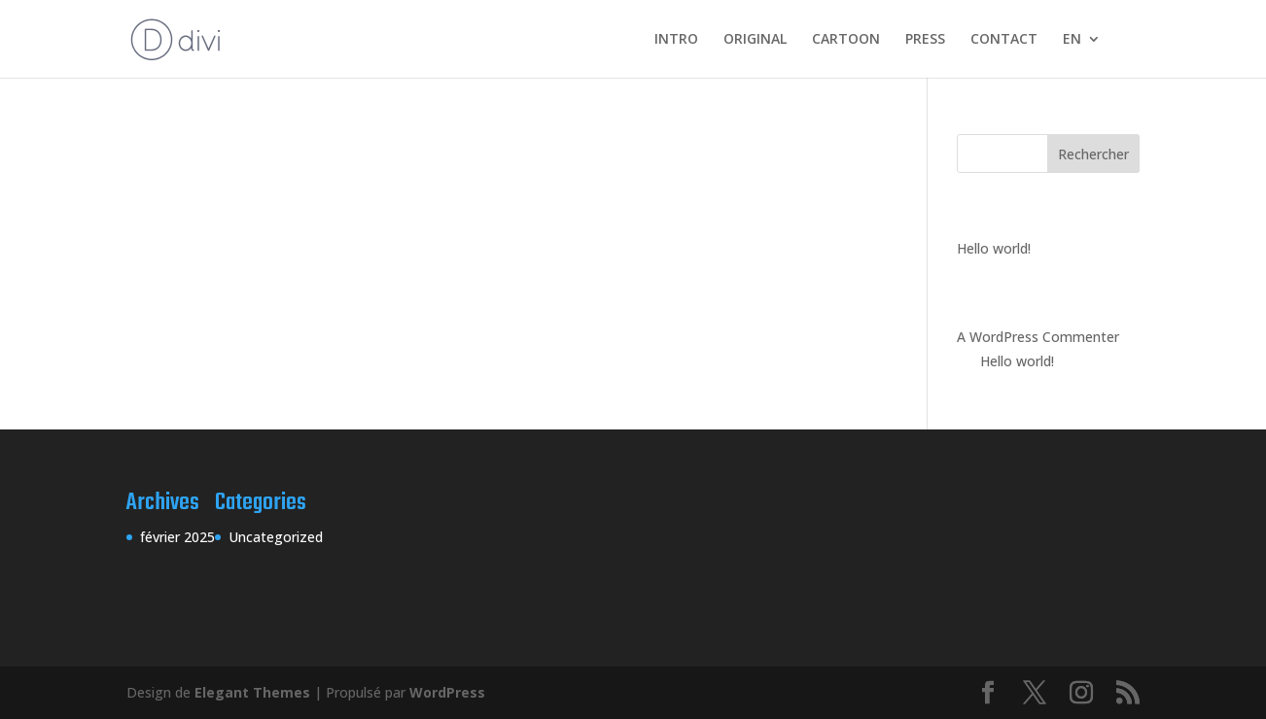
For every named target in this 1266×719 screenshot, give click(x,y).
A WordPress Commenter (1038, 336)
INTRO (676, 40)
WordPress (447, 692)
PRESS (925, 40)
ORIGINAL (755, 40)
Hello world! (994, 248)
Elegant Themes (252, 692)
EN (1072, 40)
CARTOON (846, 40)
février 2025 (177, 537)
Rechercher (1093, 154)
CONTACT (1003, 40)
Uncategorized (276, 537)
